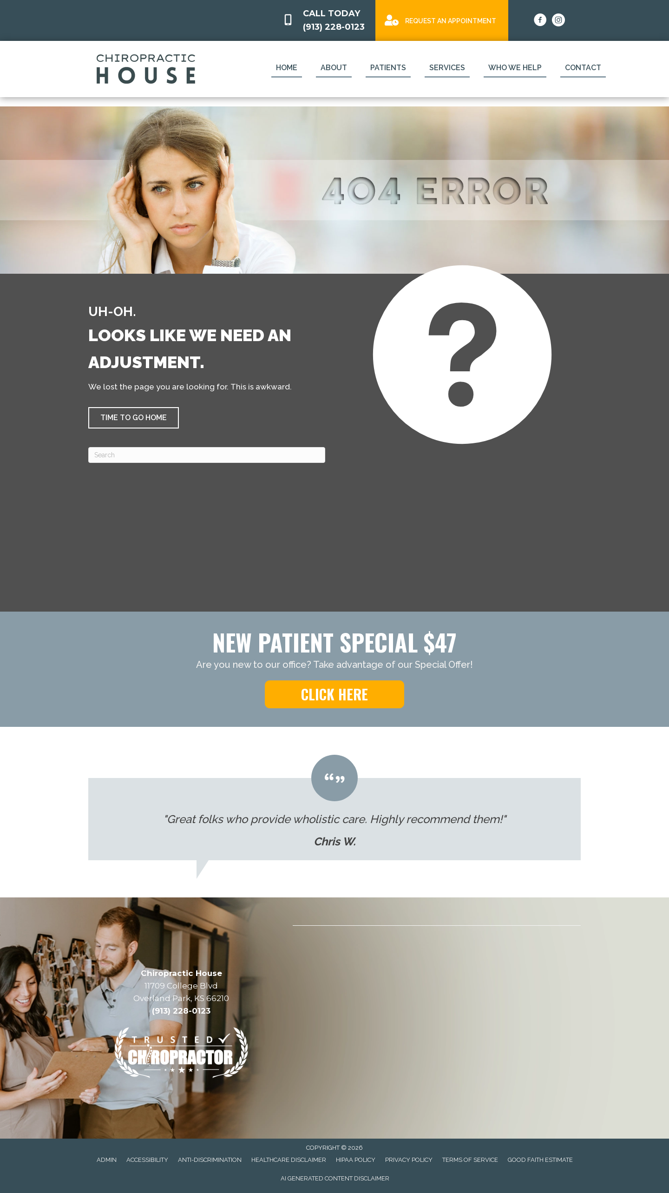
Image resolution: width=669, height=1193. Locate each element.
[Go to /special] (442, 20)
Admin (107, 1159)
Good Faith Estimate (540, 1159)
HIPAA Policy (355, 1159)
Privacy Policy (409, 1159)
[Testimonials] (334, 807)
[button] (133, 417)
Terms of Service (470, 1159)
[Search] (206, 455)
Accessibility (147, 1159)
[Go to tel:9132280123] (324, 20)
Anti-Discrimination (210, 1159)
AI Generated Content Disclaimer (335, 1178)
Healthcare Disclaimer (288, 1159)
